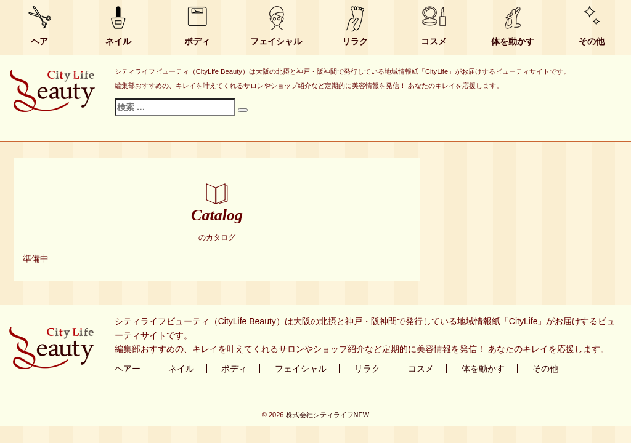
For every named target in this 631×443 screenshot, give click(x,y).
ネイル (118, 41)
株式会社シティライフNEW (328, 414)
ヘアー (127, 368)
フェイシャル (276, 41)
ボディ (197, 41)
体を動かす (512, 41)
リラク (355, 41)
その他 (592, 41)
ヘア (39, 41)
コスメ (434, 41)
